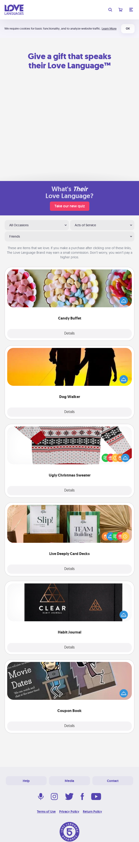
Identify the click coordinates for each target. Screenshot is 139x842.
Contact (113, 781)
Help (26, 781)
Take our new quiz (70, 206)
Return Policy (92, 811)
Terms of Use (46, 811)
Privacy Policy (69, 811)
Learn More (109, 28)
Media (69, 781)
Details (69, 333)
